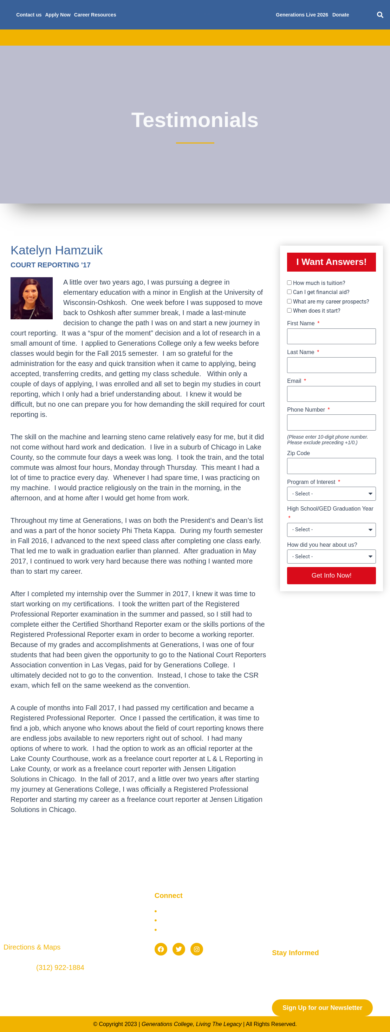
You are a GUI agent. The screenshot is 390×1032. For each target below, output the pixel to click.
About (44, 37)
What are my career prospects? (331, 301)
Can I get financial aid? (321, 292)
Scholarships (206, 37)
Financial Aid (162, 37)
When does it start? (316, 310)
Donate (340, 15)
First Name (301, 323)
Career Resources (95, 15)
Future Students (255, 37)
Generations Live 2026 (302, 15)
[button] (380, 15)
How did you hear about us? (322, 545)
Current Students (308, 37)
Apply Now (58, 15)
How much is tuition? (319, 283)
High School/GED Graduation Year (330, 509)
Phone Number (306, 410)
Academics (78, 37)
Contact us (28, 15)
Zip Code (298, 453)
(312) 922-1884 (60, 968)
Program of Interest (312, 482)
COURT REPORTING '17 (51, 265)
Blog (347, 37)
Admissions (119, 37)
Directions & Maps (32, 947)
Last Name (301, 352)
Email (295, 381)
